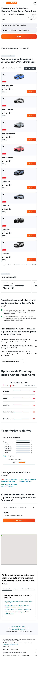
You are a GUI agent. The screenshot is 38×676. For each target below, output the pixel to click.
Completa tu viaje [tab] (27, 589)
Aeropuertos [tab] (7, 589)
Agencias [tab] (16, 589)
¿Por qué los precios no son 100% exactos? (20, 655)
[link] (19, 520)
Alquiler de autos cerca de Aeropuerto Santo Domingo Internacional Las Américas (17, 606)
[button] (3, 3)
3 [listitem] (6, 137)
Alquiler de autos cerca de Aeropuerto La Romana (18, 609)
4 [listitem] (3, 113)
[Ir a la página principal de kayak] (11, 3)
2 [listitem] (3, 89)
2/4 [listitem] (10, 209)
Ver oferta (31, 91)
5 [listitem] (3, 137)
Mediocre (8, 450)
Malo (6, 452)
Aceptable (8, 447)
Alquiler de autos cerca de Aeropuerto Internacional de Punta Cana (18, 602)
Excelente (8, 441)
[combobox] (4, 17)
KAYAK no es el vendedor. (20, 649)
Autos (23, 626)
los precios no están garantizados (10, 644)
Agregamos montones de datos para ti (20, 652)
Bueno (7, 445)
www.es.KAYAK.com (15, 626)
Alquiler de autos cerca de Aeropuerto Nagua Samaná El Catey (17, 612)
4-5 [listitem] (10, 89)
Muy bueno (8, 443)
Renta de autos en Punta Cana (18, 629)
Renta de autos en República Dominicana (18, 628)
